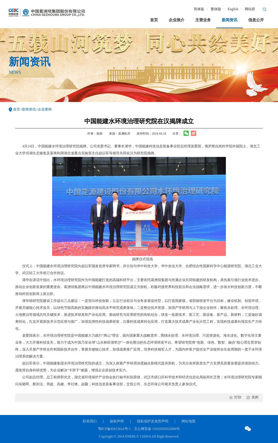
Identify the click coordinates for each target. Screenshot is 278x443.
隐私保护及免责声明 (152, 421)
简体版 (199, 9)
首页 (154, 20)
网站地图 (188, 421)
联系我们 (90, 421)
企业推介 (176, 20)
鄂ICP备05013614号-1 (114, 429)
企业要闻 (45, 109)
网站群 (250, 9)
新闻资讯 (229, 20)
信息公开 (256, 20)
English (233, 9)
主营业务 (203, 20)
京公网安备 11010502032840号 (157, 429)
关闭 (255, 397)
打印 (237, 397)
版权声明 (117, 421)
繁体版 (216, 9)
